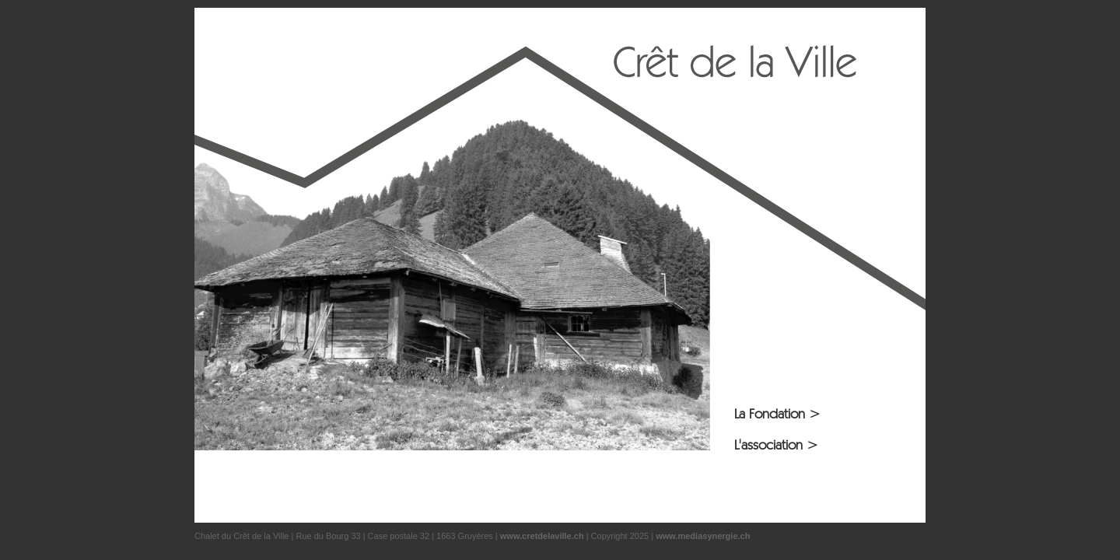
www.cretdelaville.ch (542, 536)
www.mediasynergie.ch (703, 536)
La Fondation (777, 413)
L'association (776, 444)
